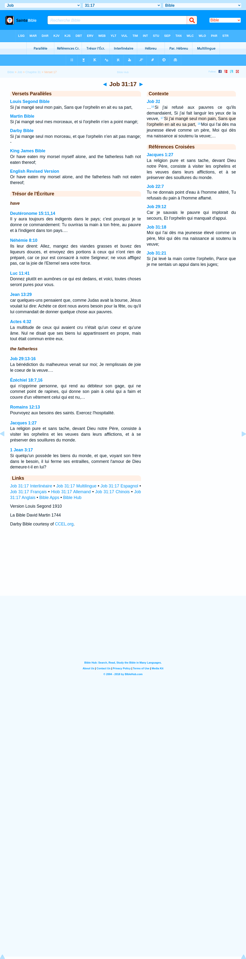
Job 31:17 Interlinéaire (31, 486)
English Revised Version (34, 171)
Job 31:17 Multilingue (76, 486)
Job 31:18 (156, 227)
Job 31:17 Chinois (112, 491)
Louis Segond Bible (29, 101)
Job (19, 72)
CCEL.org (64, 524)
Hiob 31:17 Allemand (71, 491)
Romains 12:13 (25, 407)
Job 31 (153, 101)
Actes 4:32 (20, 321)
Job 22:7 (155, 186)
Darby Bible (22, 130)
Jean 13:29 (21, 294)
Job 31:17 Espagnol (119, 486)
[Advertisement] (123, 566)
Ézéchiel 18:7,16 (26, 380)
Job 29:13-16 (23, 358)
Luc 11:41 (20, 273)
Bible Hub (72, 497)
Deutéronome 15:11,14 (32, 213)
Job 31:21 (156, 253)
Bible (10, 72)
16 (152, 106)
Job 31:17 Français (28, 491)
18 (199, 123)
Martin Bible (22, 116)
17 (162, 117)
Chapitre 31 (33, 72)
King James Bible (27, 150)
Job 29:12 (156, 206)
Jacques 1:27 (23, 423)
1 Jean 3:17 (21, 450)
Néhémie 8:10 (23, 240)
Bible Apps (49, 497)
